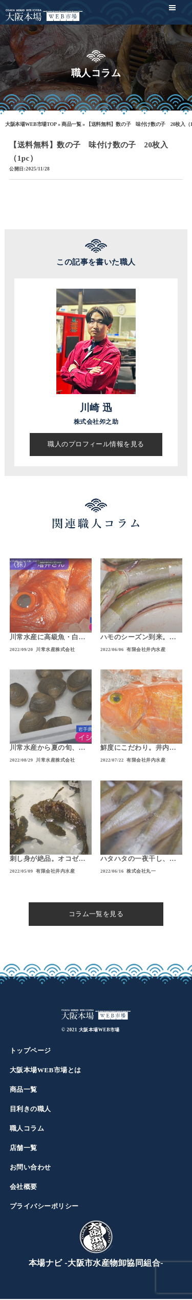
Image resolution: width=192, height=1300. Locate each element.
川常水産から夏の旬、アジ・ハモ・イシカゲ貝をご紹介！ (48, 749)
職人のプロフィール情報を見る (96, 444)
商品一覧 (71, 124)
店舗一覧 (23, 1149)
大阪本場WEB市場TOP (31, 124)
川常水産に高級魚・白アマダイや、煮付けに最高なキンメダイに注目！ (48, 638)
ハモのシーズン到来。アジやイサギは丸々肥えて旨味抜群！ (138, 638)
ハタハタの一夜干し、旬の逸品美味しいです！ (138, 860)
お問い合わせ (30, 1168)
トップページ (30, 1051)
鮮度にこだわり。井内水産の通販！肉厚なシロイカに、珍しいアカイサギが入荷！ (138, 749)
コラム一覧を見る (96, 914)
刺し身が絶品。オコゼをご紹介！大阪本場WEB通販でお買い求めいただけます (49, 860)
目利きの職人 (30, 1110)
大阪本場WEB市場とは (45, 1071)
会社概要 (23, 1187)
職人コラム (27, 1129)
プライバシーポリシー (44, 1207)
